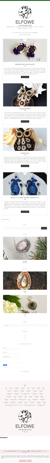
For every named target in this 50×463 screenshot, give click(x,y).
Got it (29, 460)
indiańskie (42, 408)
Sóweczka (25, 159)
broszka (20, 405)
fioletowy (32, 411)
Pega (43, 397)
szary (15, 405)
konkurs (6, 411)
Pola (25, 325)
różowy (7, 408)
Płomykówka (24, 113)
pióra (42, 405)
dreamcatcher (22, 408)
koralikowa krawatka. (30, 414)
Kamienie (20, 411)
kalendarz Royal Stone (11, 414)
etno (25, 405)
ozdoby (38, 397)
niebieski (28, 400)
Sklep (31, 28)
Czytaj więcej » (25, 79)
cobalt (26, 411)
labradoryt (13, 411)
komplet (31, 405)
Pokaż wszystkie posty (25, 35)
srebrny (37, 405)
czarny (41, 400)
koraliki (23, 397)
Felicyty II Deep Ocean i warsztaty (25, 205)
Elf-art (11, 397)
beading (22, 400)
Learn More (23, 460)
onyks (44, 411)
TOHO (28, 397)
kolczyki (9, 400)
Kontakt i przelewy (23, 28)
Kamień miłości (25, 271)
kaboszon (16, 400)
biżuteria (16, 397)
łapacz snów (13, 408)
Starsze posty (6, 227)
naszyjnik (9, 405)
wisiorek (35, 400)
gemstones (35, 408)
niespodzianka (41, 414)
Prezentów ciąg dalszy (25, 67)
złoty (29, 408)
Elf (6, 397)
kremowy (38, 411)
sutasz (33, 397)
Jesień (25, 301)
